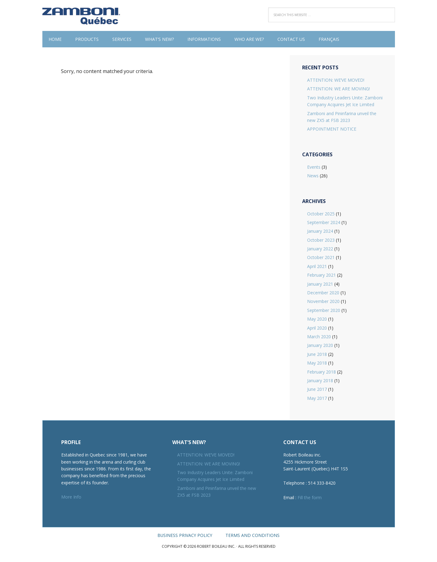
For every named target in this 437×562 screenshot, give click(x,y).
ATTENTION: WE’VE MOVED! (335, 80)
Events (313, 167)
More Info (71, 497)
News (313, 176)
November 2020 (323, 301)
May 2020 (317, 319)
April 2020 (317, 328)
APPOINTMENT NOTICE (331, 129)
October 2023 (321, 240)
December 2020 (323, 293)
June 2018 (317, 354)
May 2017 (317, 398)
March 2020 (319, 336)
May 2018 (317, 363)
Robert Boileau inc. (82, 15)
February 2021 (321, 275)
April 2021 (317, 266)
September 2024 (323, 222)
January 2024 (320, 231)
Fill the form (310, 497)
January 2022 (320, 249)
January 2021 (320, 284)
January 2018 (320, 380)
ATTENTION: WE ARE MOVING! (338, 89)
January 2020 (320, 345)
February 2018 (321, 372)
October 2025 (321, 214)
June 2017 (317, 389)
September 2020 (323, 310)
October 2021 (321, 257)
